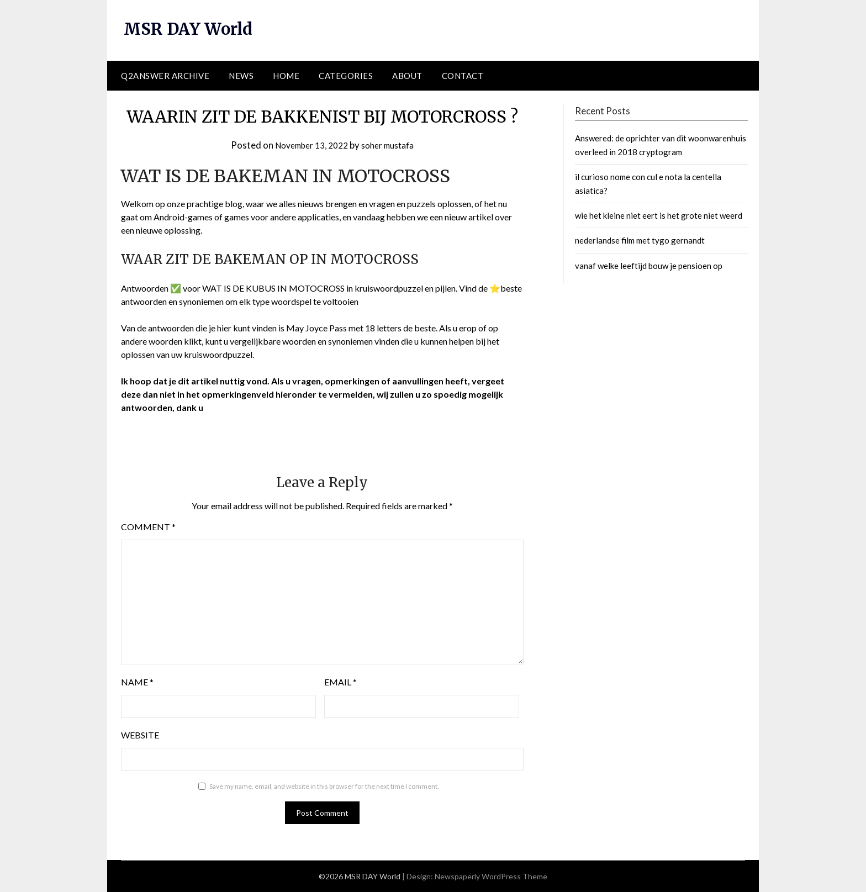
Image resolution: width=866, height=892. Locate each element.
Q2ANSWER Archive (165, 76)
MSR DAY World (191, 28)
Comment (148, 526)
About (407, 76)
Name (137, 682)
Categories (346, 76)
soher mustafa (392, 145)
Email (340, 682)
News (241, 76)
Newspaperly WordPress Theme (491, 876)
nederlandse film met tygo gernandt (640, 240)
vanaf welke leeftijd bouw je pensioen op (648, 266)
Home (286, 76)
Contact (463, 76)
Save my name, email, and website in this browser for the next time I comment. (324, 786)
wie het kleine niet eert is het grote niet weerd (658, 215)
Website (140, 735)
